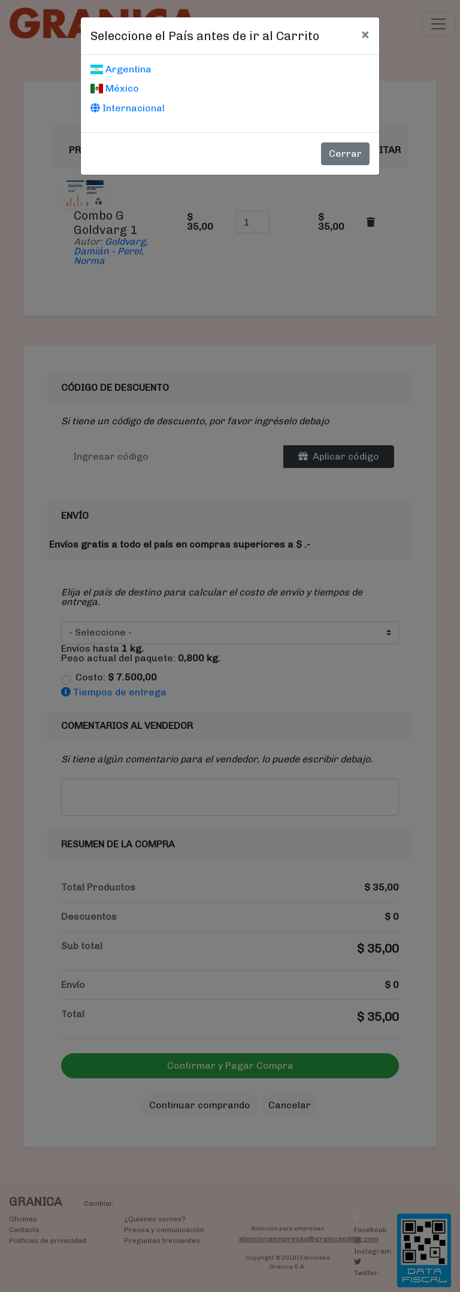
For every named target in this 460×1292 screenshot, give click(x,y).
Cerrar (345, 153)
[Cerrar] (365, 34)
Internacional (127, 108)
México (114, 88)
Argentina (121, 69)
